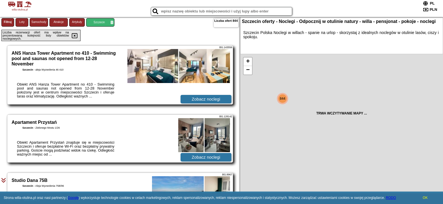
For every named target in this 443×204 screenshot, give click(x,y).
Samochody (38, 22)
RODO (391, 198)
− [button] (248, 70)
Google (73, 198)
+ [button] (248, 62)
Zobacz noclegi (206, 99)
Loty (22, 22)
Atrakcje (58, 22)
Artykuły (77, 22)
